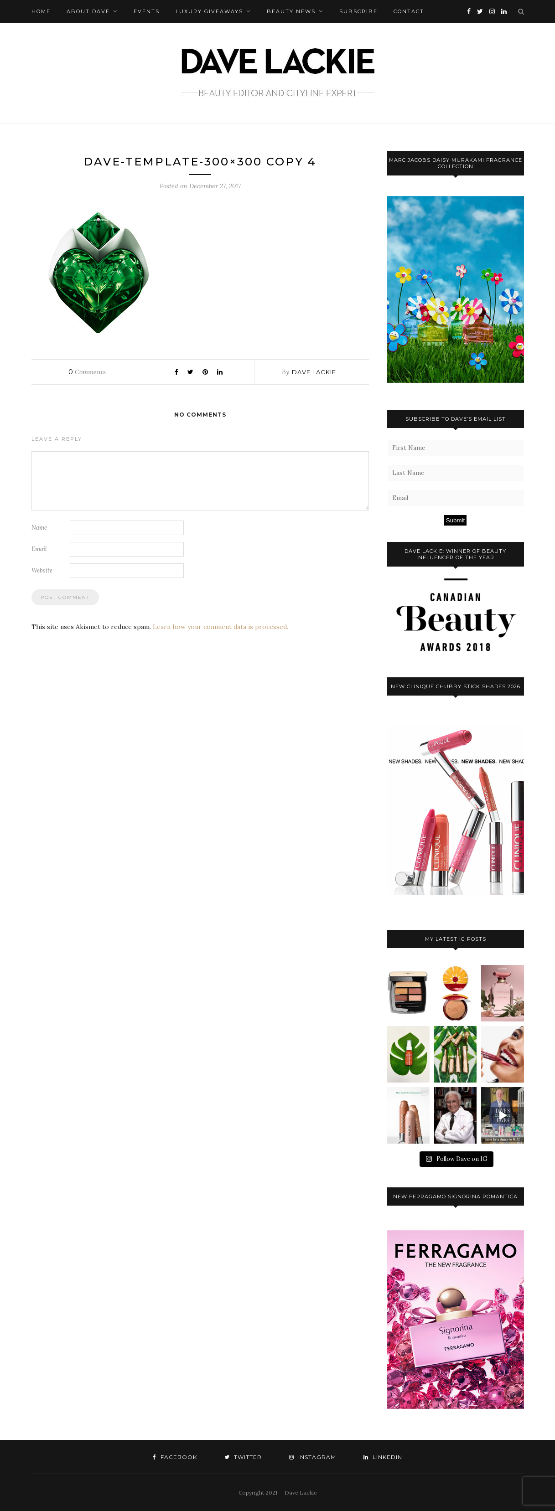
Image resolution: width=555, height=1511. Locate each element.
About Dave (88, 11)
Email (39, 549)
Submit (455, 520)
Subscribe (358, 11)
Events (147, 11)
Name (39, 527)
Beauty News (291, 11)
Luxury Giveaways (209, 11)
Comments (87, 372)
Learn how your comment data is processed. (220, 627)
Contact (409, 11)
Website (41, 570)
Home (41, 11)
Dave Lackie (314, 372)
